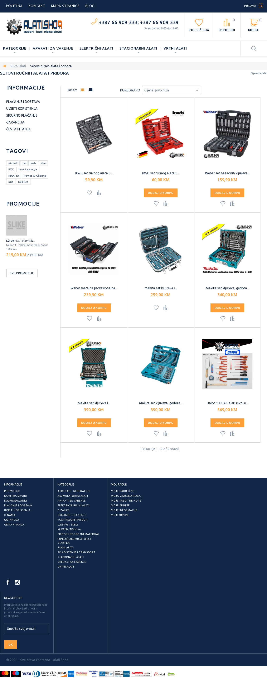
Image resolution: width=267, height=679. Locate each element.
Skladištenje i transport (76, 552)
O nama (9, 515)
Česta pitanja (18, 129)
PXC (11, 169)
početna (14, 6)
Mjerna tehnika (69, 529)
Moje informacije (124, 510)
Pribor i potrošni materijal (78, 534)
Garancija (15, 122)
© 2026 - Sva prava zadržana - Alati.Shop (37, 660)
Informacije (25, 88)
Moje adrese (120, 505)
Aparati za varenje (53, 48)
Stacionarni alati (138, 48)
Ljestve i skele (68, 524)
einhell (13, 163)
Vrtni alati (175, 48)
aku (43, 163)
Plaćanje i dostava (23, 102)
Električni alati (96, 48)
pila (10, 181)
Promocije (23, 204)
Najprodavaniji (15, 500)
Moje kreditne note (126, 500)
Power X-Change (35, 175)
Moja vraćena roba (126, 495)
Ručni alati (18, 66)
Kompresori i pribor (73, 519)
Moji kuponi (120, 515)
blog (89, 6)
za (24, 163)
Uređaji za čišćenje (72, 561)
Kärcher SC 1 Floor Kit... (20, 240)
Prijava (250, 5)
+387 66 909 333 (118, 22)
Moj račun (119, 484)
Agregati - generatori (74, 491)
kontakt (37, 6)
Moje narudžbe (122, 491)
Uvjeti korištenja (22, 108)
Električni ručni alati (74, 505)
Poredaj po (130, 90)
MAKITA (13, 175)
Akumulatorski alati (73, 495)
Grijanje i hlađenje (72, 515)
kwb (33, 163)
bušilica (23, 181)
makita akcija (28, 169)
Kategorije (14, 48)
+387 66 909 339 (159, 22)
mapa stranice (65, 6)
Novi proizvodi (15, 495)
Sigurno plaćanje (21, 115)
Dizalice (63, 510)
